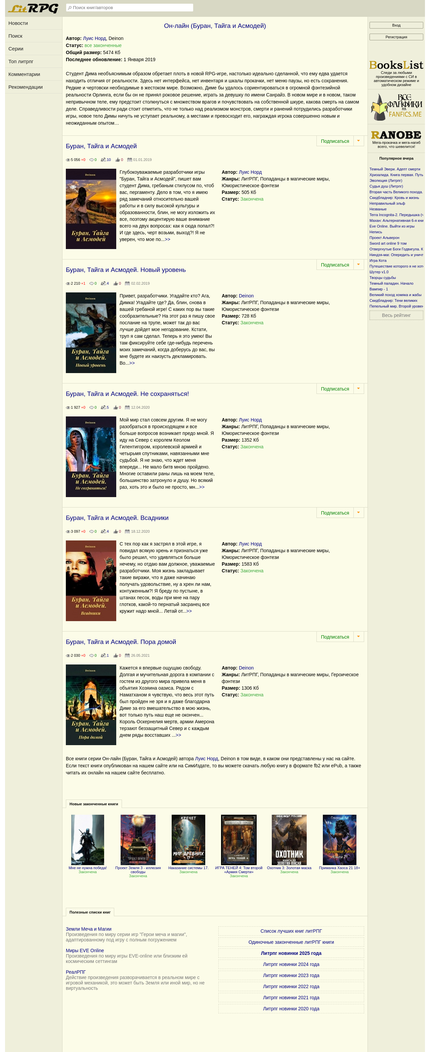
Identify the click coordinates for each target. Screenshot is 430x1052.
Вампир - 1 (379, 289)
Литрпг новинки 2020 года (291, 1008)
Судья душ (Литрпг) (386, 186)
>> (167, 239)
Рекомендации (25, 87)
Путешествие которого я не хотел (398, 266)
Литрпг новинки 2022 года (291, 986)
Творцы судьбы (383, 278)
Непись (376, 232)
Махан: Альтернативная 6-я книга (398, 220)
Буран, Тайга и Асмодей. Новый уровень (126, 269)
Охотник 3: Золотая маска (289, 866)
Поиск (15, 36)
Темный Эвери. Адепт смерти (395, 169)
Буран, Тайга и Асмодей (101, 146)
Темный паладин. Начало (392, 283)
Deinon (246, 295)
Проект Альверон (384, 238)
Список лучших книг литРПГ (291, 931)
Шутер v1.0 (379, 272)
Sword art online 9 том (388, 243)
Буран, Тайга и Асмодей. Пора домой (121, 641)
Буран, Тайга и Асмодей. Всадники (117, 517)
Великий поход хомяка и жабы (396, 295)
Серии (15, 48)
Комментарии (24, 74)
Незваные (378, 209)
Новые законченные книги (94, 804)
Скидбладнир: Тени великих (394, 300)
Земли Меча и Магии (89, 929)
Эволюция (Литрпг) (386, 180)
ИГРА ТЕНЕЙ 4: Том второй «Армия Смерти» (239, 868)
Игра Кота (378, 260)
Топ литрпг (21, 61)
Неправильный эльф (387, 203)
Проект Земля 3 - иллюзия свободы (138, 868)
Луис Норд (94, 38)
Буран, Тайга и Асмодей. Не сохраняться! (127, 393)
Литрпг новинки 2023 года (291, 975)
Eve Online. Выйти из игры (392, 226)
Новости (18, 23)
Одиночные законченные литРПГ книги (291, 942)
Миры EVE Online (85, 950)
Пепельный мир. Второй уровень (398, 306)
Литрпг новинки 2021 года (291, 997)
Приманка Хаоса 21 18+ (339, 866)
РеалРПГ (76, 972)
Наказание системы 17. (188, 866)
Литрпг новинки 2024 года (291, 964)
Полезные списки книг (90, 912)
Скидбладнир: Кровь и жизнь (394, 198)
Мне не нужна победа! (88, 866)
